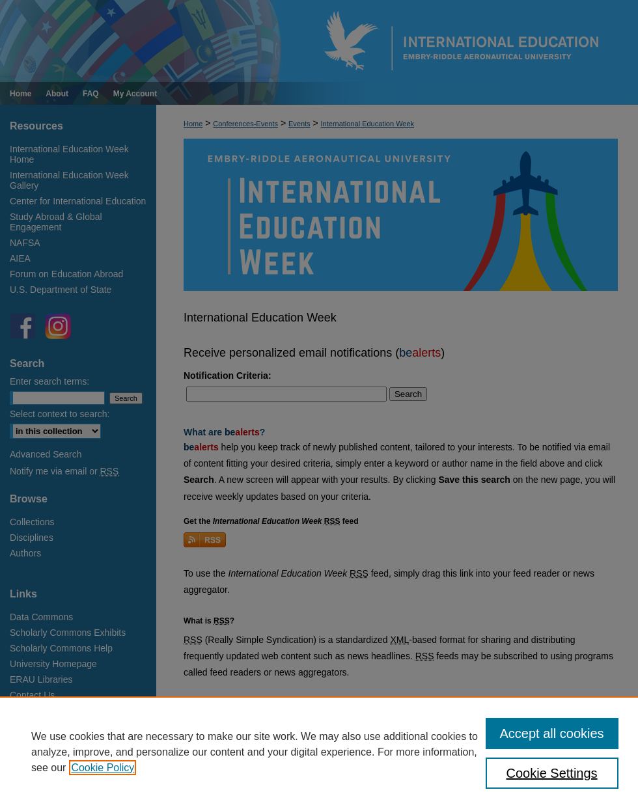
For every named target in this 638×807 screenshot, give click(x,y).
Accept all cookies (552, 733)
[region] (319, 751)
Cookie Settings (552, 773)
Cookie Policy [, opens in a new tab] (102, 767)
